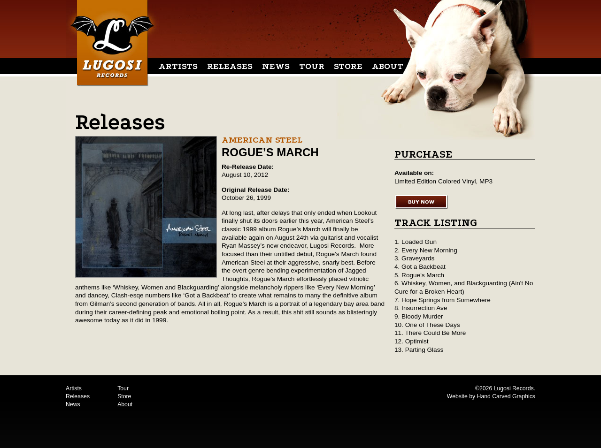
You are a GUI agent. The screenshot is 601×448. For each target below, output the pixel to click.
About (387, 66)
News (276, 66)
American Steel (262, 140)
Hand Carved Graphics (506, 396)
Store (348, 66)
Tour (311, 66)
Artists (178, 66)
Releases (230, 66)
